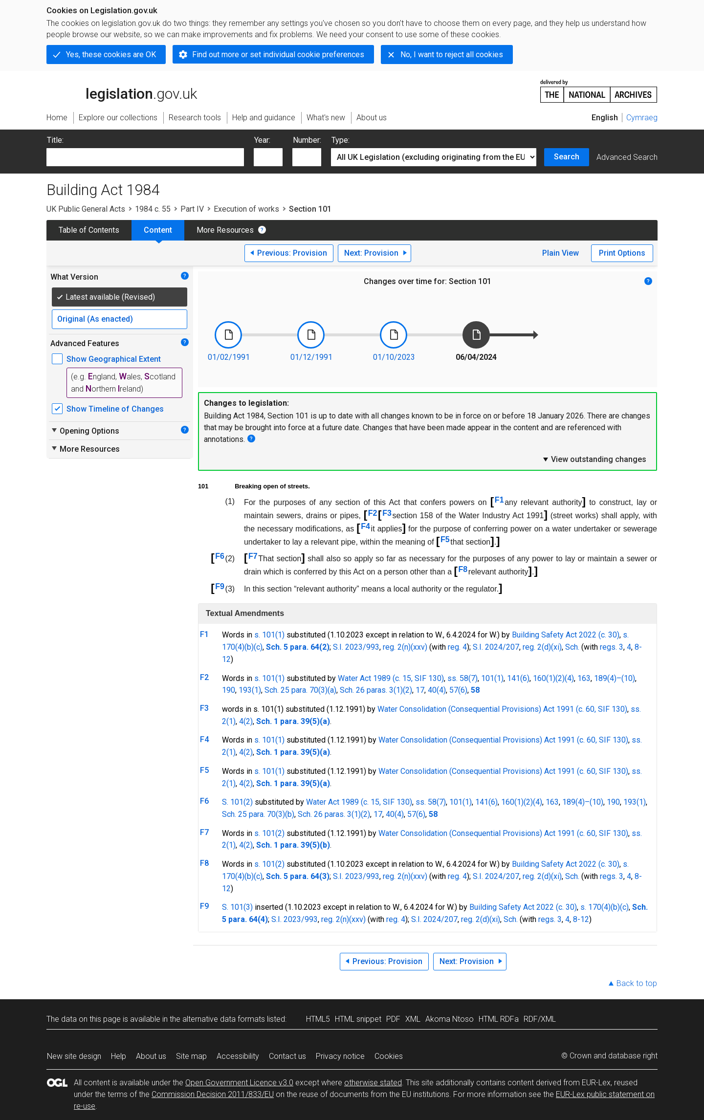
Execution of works (246, 209)
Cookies (388, 1056)
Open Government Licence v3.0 (239, 1082)
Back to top (636, 983)
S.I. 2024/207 (496, 647)
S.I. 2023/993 (356, 647)
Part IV (192, 209)
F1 (499, 500)
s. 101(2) (269, 833)
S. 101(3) (237, 907)
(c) (258, 647)
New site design (74, 1056)
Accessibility (238, 1056)
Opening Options (84, 431)
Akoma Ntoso (449, 1019)
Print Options (622, 253)
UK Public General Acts (85, 209)
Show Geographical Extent (113, 359)
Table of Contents (89, 230)
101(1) (492, 678)
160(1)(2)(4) (553, 678)
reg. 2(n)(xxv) (405, 647)
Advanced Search (627, 157)
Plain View (560, 253)
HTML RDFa (499, 1019)
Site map (191, 1056)
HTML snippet (358, 1019)
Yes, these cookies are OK (111, 54)
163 (584, 678)
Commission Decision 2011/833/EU (213, 1094)
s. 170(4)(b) (600, 907)
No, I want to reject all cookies (451, 54)
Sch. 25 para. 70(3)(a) (300, 690)
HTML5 (318, 1019)
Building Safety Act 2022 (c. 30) (565, 634)
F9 (219, 586)
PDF (393, 1019)
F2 (372, 513)
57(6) (458, 690)
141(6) (518, 678)
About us (151, 1056)
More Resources (225, 230)
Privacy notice (340, 1056)
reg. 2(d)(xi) (542, 647)
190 (228, 690)
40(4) (437, 690)
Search (566, 156)
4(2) (246, 721)
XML (412, 1019)
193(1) (250, 690)
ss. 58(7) (462, 678)
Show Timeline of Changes (115, 409)
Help (118, 1056)
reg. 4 (457, 647)
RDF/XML (540, 1019)
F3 (387, 513)
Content (158, 230)
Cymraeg (642, 117)
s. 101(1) (269, 634)
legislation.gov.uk (121, 90)
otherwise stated (373, 1082)
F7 (253, 556)
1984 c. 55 (153, 209)
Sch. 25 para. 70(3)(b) (258, 814)
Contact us (287, 1056)
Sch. (572, 647)
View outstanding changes (594, 459)
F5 (445, 539)
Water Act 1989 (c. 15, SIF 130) (391, 678)
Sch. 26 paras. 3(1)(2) (376, 690)
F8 (463, 569)
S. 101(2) (237, 802)
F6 (219, 556)
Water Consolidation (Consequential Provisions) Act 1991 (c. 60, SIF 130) (502, 709)
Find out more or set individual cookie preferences (278, 54)
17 (420, 690)
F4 (365, 526)
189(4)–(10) (614, 678)
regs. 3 (611, 647)
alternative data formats (223, 1019)
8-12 (581, 919)
